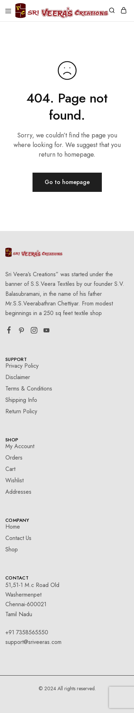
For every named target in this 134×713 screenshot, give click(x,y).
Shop (11, 549)
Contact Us (18, 538)
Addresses (18, 492)
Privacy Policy (22, 366)
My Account (19, 446)
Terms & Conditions (28, 388)
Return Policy (21, 411)
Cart (10, 469)
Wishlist (14, 480)
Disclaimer (17, 377)
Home (12, 527)
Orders (14, 458)
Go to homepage (67, 182)
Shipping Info (21, 400)
